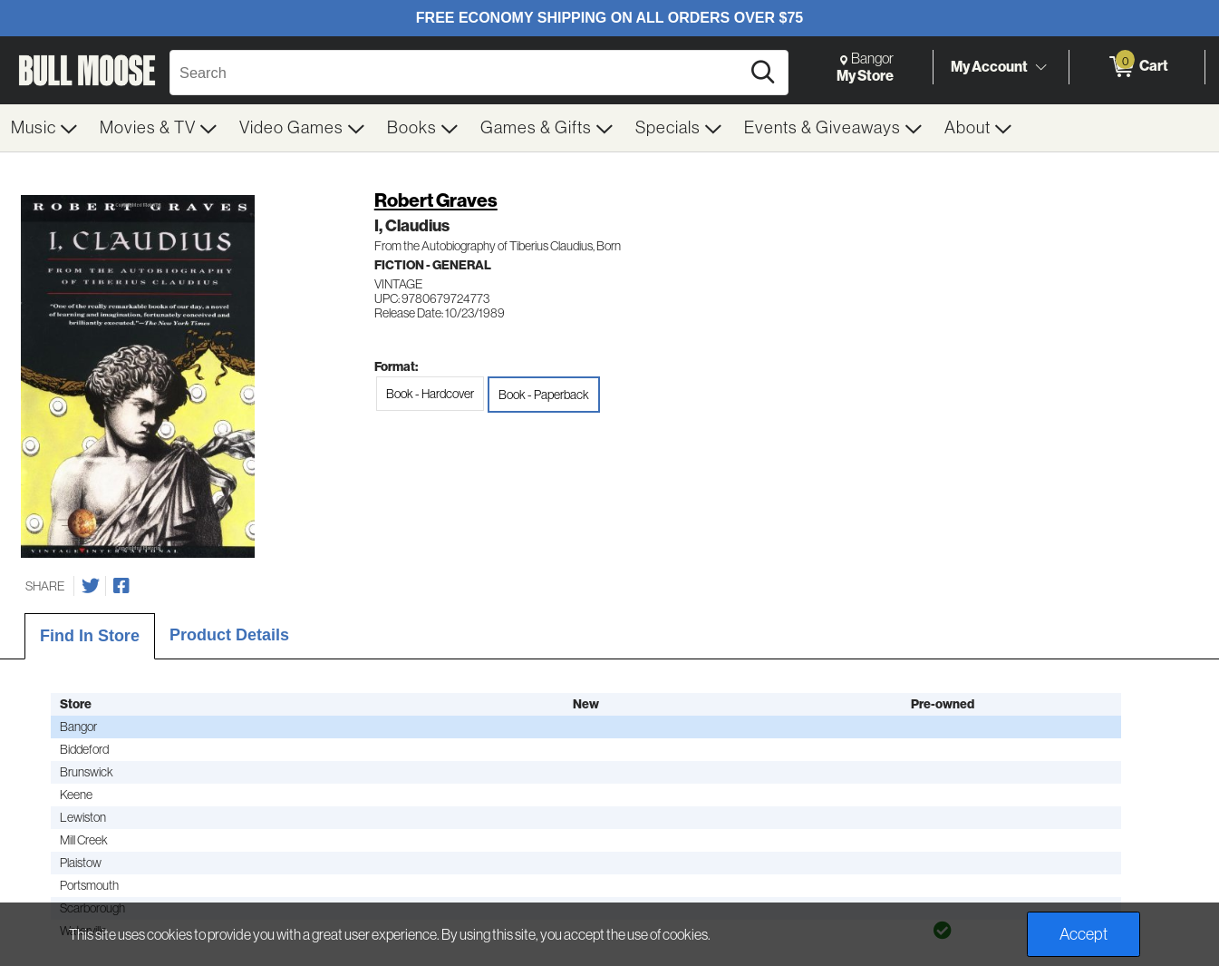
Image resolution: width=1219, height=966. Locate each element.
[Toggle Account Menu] (1040, 68)
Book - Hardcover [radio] (430, 393)
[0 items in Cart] (1137, 67)
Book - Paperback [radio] (543, 394)
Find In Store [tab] (90, 636)
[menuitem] (44, 127)
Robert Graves (436, 200)
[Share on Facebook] (121, 586)
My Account (989, 66)
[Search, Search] (457, 72)
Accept (1083, 934)
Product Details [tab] (229, 635)
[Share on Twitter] (91, 586)
